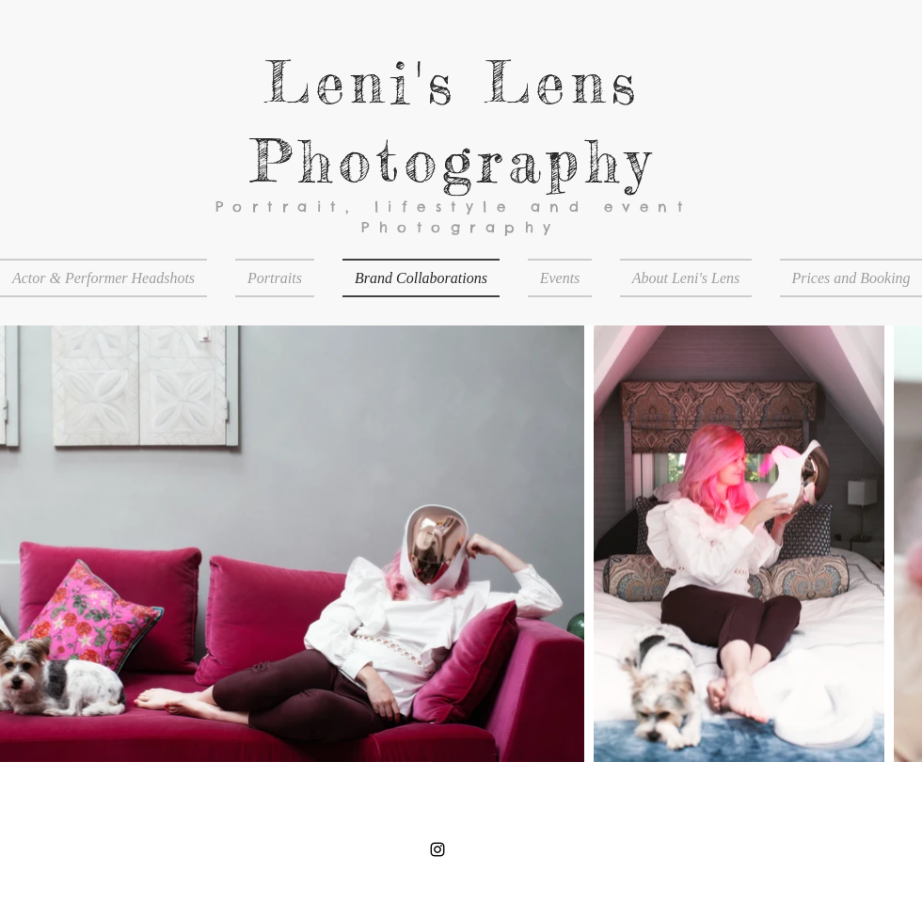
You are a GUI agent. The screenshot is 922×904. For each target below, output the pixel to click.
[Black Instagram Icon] (437, 849)
